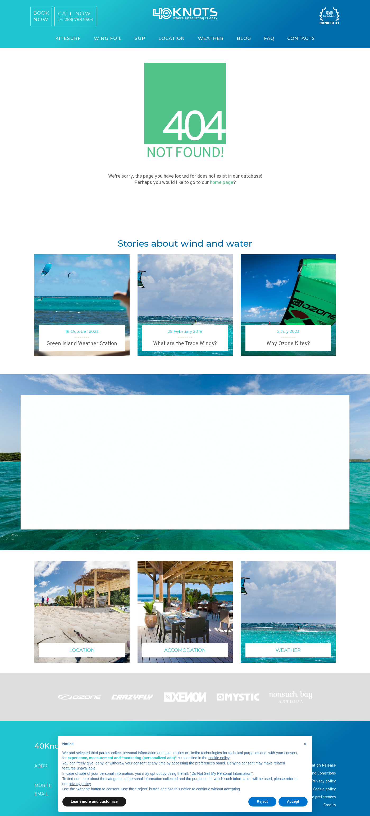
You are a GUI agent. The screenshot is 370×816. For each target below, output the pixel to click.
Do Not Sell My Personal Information (221, 773)
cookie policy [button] (218, 758)
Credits (329, 805)
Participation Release (317, 765)
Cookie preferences (319, 797)
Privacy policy (323, 781)
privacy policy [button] (80, 784)
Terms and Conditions (317, 773)
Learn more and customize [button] (94, 801)
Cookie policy (324, 789)
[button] (305, 744)
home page (221, 183)
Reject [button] (262, 801)
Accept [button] (293, 801)
